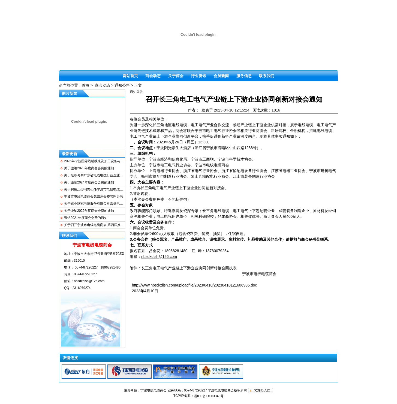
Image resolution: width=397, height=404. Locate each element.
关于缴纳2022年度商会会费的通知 (89, 211)
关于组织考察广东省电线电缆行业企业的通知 (97, 175)
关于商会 (176, 76)
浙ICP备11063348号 (209, 396)
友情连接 (70, 357)
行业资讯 (198, 76)
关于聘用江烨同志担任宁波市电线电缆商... (95, 189)
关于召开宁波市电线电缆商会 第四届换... (93, 225)
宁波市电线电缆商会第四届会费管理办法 (93, 196)
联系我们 (266, 76)
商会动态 (153, 76)
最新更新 (69, 154)
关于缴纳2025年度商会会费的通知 (89, 168)
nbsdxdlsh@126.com (89, 281)
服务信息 (244, 76)
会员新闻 (221, 76)
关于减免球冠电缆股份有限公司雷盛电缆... (95, 204)
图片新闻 (69, 93)
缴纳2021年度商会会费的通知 (85, 218)
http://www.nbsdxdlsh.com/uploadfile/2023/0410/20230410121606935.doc (194, 285)
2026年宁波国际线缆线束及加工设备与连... (95, 161)
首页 (85, 85)
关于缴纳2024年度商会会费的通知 (89, 182)
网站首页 (130, 76)
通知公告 (122, 85)
